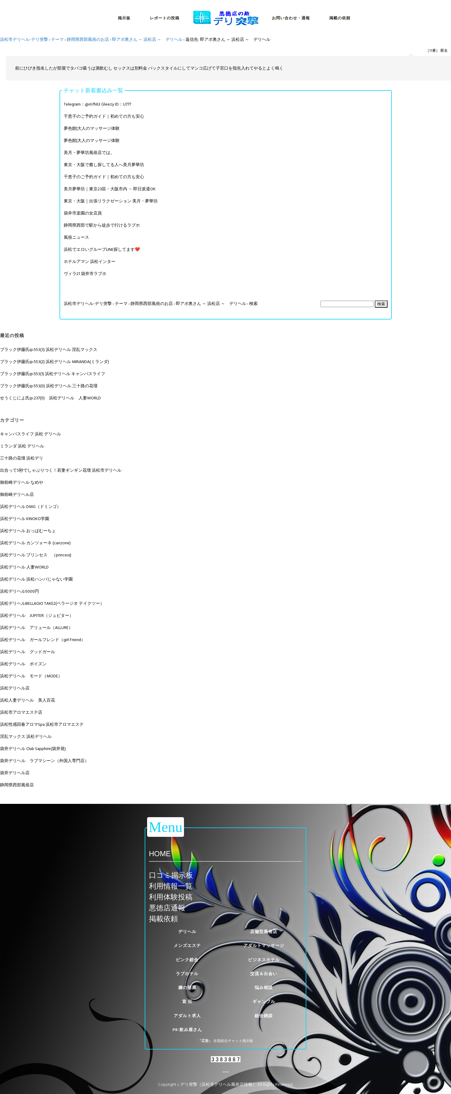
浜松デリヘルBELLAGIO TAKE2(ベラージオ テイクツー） (52, 603)
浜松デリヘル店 (15, 688)
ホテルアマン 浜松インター (89, 261)
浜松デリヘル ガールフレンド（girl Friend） (42, 639)
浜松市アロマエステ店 (21, 712)
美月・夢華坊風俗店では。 (89, 152)
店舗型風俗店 (263, 931)
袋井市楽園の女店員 (83, 213)
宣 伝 (187, 1001)
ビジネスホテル (264, 959)
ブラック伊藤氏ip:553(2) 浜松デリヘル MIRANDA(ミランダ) (54, 361)
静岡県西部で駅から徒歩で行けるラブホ (102, 225)
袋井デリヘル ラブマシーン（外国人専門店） (44, 760)
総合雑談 (264, 1015)
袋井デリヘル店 (15, 772)
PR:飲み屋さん (187, 1029)
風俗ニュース (76, 237)
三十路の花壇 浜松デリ (21, 458)
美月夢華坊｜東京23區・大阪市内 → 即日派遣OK (110, 188)
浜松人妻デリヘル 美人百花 (27, 700)
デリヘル (187, 931)
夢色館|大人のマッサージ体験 (92, 128)
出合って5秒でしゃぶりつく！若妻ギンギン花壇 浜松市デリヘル (60, 470)
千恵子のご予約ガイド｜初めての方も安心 (104, 116)
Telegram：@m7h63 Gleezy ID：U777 (97, 104)
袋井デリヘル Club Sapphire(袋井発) (33, 748)
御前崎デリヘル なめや (21, 482)
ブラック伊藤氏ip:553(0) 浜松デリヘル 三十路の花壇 (49, 385)
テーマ (57, 39)
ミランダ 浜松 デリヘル (22, 446)
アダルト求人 (187, 1015)
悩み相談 (264, 987)
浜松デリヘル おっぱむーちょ (28, 530)
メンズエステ (187, 945)
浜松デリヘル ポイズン (23, 663)
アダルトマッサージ (263, 945)
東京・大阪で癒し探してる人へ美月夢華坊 (104, 164)
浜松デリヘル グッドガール (27, 651)
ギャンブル (264, 1001)
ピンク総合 (187, 959)
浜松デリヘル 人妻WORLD (24, 567)
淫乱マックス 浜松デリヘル (26, 736)
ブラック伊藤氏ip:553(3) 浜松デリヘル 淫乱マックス (48, 349)
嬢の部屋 (187, 987)
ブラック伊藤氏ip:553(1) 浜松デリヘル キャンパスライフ (52, 373)
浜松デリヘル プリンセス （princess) (35, 555)
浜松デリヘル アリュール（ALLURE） (36, 627)
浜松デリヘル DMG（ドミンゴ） (30, 506)
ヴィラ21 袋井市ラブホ (85, 273)
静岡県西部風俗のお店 (88, 39)
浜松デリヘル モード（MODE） (31, 676)
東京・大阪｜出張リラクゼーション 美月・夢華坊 (111, 201)
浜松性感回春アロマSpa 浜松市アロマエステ (42, 724)
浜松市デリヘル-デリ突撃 (24, 39)
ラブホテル (187, 973)
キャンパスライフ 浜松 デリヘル (30, 434)
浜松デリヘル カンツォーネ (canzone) (35, 542)
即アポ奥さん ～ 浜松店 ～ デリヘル (147, 39)
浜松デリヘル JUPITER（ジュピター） (36, 615)
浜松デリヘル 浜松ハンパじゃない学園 (36, 579)
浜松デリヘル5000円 (19, 591)
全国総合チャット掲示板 (233, 1041)
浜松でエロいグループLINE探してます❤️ (102, 249)
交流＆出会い (263, 973)
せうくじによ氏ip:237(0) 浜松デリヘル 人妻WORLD (50, 398)
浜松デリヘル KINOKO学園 (24, 518)
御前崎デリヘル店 (17, 494)
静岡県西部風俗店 (17, 784)
